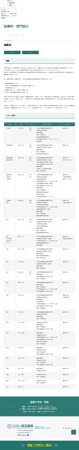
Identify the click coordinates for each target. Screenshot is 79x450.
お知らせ (62, 9)
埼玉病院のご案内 (9, 9)
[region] (39, 246)
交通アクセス (58, 1)
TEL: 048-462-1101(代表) (23, 424)
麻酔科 (22, 27)
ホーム (5, 27)
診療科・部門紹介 (14, 27)
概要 (15, 44)
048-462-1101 (69, 2)
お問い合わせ (23, 427)
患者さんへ (22, 9)
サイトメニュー (54, 5)
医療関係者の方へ (49, 9)
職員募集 (73, 9)
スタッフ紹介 (32, 44)
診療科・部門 (35, 9)
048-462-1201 (47, 400)
